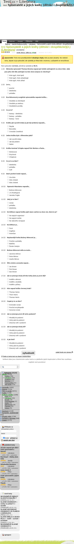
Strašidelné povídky (15, 106)
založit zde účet (9, 440)
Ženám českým (14, 246)
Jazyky (14, 44)
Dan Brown (12, 272)
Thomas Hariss (14, 292)
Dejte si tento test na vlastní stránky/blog (17, 356)
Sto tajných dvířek (14, 218)
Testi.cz (7, 44)
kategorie (7, 373)
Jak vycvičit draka (14, 139)
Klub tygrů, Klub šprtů (16, 75)
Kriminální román (14, 305)
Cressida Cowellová (15, 131)
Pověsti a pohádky (15, 241)
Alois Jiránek (13, 182)
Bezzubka (12, 129)
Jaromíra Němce (14, 254)
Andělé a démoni (14, 279)
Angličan (11, 231)
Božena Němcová (14, 190)
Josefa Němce (13, 259)
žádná (10, 144)
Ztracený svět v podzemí (17, 323)
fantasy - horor (13, 119)
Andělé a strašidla (14, 282)
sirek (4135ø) (26, 52)
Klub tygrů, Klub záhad (16, 80)
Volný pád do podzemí (16, 320)
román (11, 203)
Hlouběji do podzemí (15, 317)
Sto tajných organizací (16, 215)
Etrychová (12, 154)
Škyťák (11, 126)
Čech (10, 228)
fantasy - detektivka (15, 114)
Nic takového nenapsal (16, 221)
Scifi (10, 170)
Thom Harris (13, 295)
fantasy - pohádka (14, 116)
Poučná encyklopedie (16, 307)
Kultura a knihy (22, 44)
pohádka (11, 93)
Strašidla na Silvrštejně (16, 101)
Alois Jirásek (13, 180)
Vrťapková (12, 157)
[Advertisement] (37, 23)
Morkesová (12, 152)
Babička (11, 244)
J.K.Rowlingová (14, 193)
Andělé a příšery (14, 284)
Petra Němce (13, 256)
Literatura (32, 44)
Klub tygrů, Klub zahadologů (18, 78)
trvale (6, 438)
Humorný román (14, 310)
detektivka (12, 91)
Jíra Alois (11, 177)
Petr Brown (12, 269)
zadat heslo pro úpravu (64, 352)
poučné (11, 88)
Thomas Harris (13, 297)
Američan (12, 233)
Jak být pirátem (14, 142)
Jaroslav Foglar (14, 195)
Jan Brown (12, 266)
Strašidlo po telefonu (15, 103)
